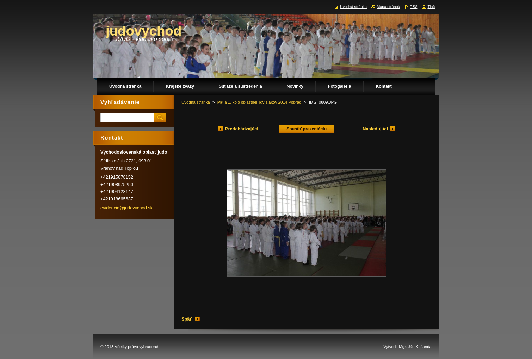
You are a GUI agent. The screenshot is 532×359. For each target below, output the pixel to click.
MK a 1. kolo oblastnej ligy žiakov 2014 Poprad (259, 102)
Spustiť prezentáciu (306, 128)
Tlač (431, 7)
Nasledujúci (375, 128)
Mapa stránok (388, 7)
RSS (413, 7)
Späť (186, 319)
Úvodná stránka (195, 102)
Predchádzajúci (241, 128)
